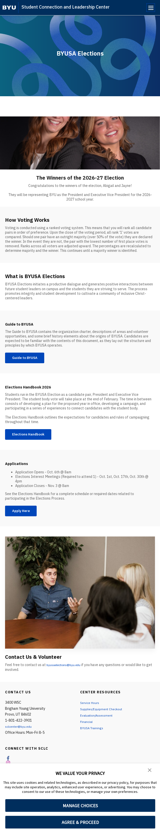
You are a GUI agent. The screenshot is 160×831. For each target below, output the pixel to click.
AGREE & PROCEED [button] (80, 822)
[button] (150, 770)
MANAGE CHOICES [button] (80, 806)
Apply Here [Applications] (24, 516)
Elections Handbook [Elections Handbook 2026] (33, 437)
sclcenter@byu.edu (20, 732)
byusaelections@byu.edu (66, 671)
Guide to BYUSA (24, 323)
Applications (20, 467)
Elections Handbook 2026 (36, 388)
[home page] (9, 7)
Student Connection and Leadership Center (65, 7)
